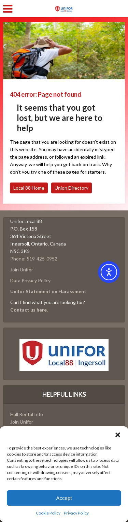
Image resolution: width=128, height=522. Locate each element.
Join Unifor (21, 269)
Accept (64, 498)
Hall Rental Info (26, 414)
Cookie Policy (48, 513)
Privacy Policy (76, 513)
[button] (117, 434)
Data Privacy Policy (30, 280)
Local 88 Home (28, 188)
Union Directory (71, 188)
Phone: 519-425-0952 (33, 259)
